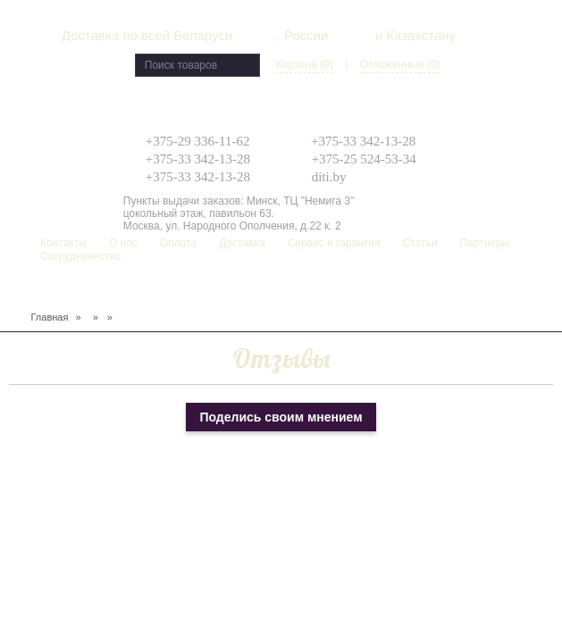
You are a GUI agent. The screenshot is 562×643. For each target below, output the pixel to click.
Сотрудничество (80, 256)
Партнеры (484, 243)
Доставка (242, 243)
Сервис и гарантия (334, 243)
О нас (123, 243)
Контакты (63, 243)
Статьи (420, 243)
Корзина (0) (304, 64)
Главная (50, 317)
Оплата (178, 243)
